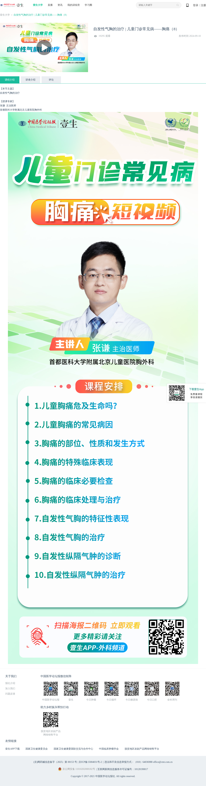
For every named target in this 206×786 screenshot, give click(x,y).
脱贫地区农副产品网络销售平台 (142, 748)
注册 (203, 5)
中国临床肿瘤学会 (109, 748)
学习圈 (88, 5)
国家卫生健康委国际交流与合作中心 (73, 748)
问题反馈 (10, 693)
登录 (195, 5)
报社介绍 (10, 683)
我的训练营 (73, 5)
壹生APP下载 (12, 748)
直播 (50, 5)
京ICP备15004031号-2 (90, 762)
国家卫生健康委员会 (37, 748)
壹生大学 (38, 5)
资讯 (60, 5)
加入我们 (10, 688)
